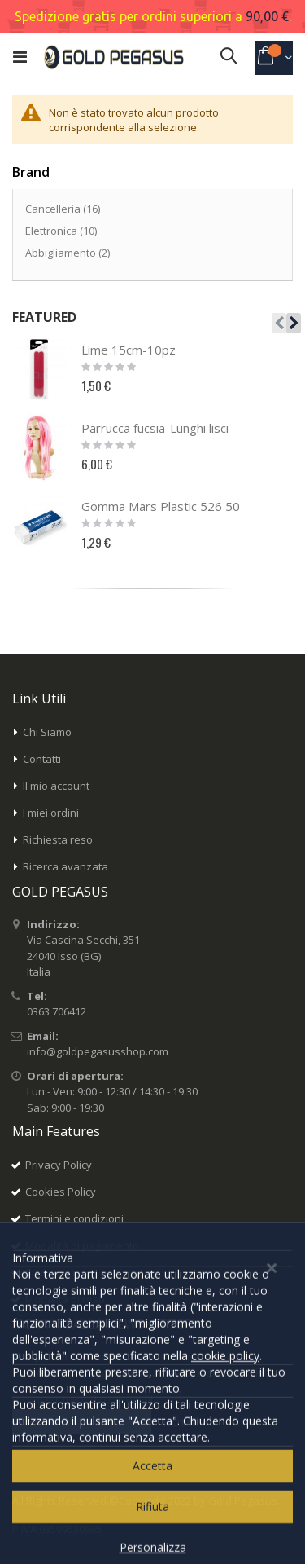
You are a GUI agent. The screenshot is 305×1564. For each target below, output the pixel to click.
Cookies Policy (60, 1191)
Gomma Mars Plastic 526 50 (160, 506)
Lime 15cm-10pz (128, 349)
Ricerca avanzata (65, 866)
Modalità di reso (65, 1299)
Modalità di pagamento (82, 1245)
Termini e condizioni (74, 1218)
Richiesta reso (58, 839)
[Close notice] (272, 1510)
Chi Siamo (47, 732)
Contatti (42, 758)
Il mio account (56, 785)
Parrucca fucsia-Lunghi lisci (155, 428)
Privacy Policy (58, 1164)
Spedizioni (51, 1272)
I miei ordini (51, 812)
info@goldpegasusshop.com (97, 1051)
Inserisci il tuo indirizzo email (82, 1400)
